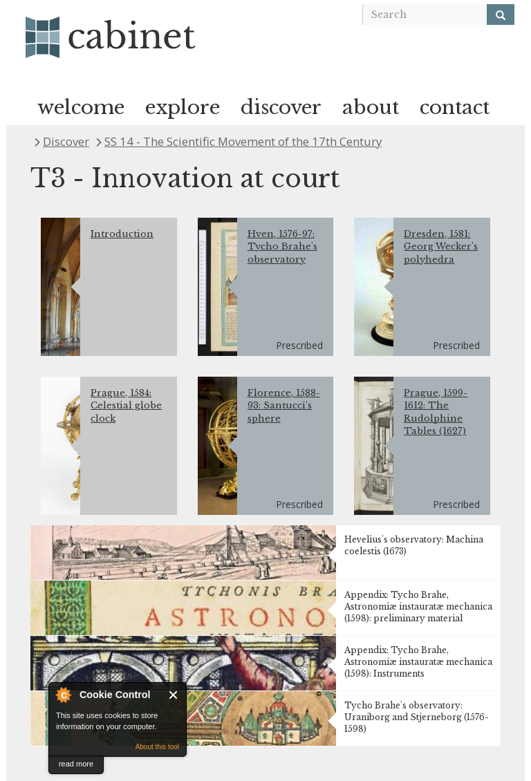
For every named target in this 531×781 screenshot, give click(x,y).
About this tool (157, 747)
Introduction (122, 234)
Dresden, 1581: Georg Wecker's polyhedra (441, 246)
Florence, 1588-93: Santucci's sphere (284, 405)
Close (173, 694)
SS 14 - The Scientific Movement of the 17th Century (243, 141)
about (370, 107)
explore (182, 107)
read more (76, 764)
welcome (80, 107)
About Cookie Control (63, 694)
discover (281, 107)
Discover (66, 141)
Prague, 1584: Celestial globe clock (126, 405)
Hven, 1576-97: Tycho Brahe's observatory (282, 246)
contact (455, 107)
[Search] (500, 14)
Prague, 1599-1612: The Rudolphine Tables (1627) (435, 412)
